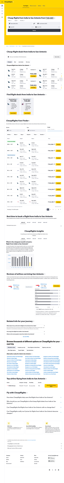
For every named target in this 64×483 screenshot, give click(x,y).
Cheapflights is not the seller (34, 443)
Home (7, 46)
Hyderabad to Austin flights (30, 361)
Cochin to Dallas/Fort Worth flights (32, 372)
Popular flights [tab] (21, 350)
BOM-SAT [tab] (23, 222)
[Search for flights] (2, 5)
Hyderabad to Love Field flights (13, 370)
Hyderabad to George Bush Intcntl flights (52, 360)
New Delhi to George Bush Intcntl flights (52, 363)
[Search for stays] (2, 8)
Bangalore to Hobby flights (30, 363)
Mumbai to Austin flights (12, 361)
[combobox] (22, 20)
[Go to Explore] (2, 13)
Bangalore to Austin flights (12, 368)
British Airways (16, 285)
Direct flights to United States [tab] (34, 347)
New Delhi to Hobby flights (12, 363)
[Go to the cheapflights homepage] (9, 2)
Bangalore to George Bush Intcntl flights (33, 365)
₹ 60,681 (50, 18)
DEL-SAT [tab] (28, 222)
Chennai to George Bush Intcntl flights (32, 368)
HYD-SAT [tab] (34, 222)
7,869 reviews (16, 288)
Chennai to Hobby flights (49, 365)
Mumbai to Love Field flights (12, 365)
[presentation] (54, 18)
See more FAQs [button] (26, 336)
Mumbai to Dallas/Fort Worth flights (32, 356)
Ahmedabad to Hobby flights (13, 367)
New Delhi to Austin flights (12, 372)
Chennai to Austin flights (30, 370)
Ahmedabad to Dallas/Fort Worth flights (52, 361)
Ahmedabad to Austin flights (49, 367)
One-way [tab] (28, 61)
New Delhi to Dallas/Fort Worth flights (33, 358)
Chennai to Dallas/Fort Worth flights (14, 360)
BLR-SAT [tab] (39, 222)
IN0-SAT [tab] (23, 238)
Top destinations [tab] (30, 350)
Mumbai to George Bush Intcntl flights (51, 358)
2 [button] (50, 209)
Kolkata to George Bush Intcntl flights (32, 374)
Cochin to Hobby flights (48, 370)
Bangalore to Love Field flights (31, 367)
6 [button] (58, 209)
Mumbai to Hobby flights (12, 358)
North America (12, 46)
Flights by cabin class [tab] (46, 347)
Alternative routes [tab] (11, 347)
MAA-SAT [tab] (45, 222)
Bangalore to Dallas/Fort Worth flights (51, 356)
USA (16, 46)
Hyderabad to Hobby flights (31, 360)
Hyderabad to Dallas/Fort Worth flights (15, 356)
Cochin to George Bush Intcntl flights (51, 372)
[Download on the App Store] (51, 461)
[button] (2, 2)
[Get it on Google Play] (51, 458)
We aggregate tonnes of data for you (34, 446)
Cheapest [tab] (10, 61)
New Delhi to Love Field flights (50, 374)
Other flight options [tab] (12, 350)
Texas (20, 46)
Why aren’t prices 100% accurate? (34, 448)
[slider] (62, 131)
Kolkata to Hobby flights (12, 374)
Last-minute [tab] (21, 61)
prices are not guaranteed (32, 440)
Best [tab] (15, 61)
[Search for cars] (2, 11)
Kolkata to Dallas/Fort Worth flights (51, 368)
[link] (13, 113)
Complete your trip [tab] (21, 347)
